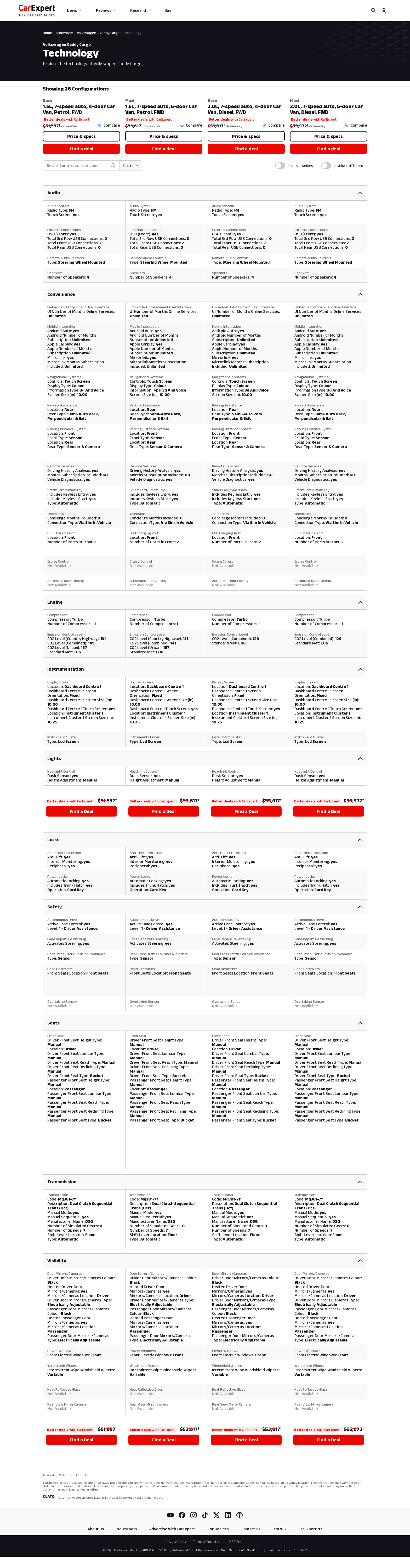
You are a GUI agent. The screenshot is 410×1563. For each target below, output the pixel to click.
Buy (167, 10)
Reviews (106, 10)
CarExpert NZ (310, 1529)
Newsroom (127, 1529)
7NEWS (279, 1529)
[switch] (280, 165)
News (74, 10)
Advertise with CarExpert (172, 1529)
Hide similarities (300, 165)
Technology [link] (132, 33)
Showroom (64, 33)
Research (141, 10)
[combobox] (77, 166)
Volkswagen (86, 33)
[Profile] (384, 10)
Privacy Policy (176, 1541)
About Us (96, 1529)
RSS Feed (236, 1541)
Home (47, 33)
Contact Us (250, 1529)
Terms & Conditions (208, 1541)
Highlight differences (350, 165)
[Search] (373, 10)
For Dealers (218, 1529)
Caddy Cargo (109, 33)
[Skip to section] (130, 165)
